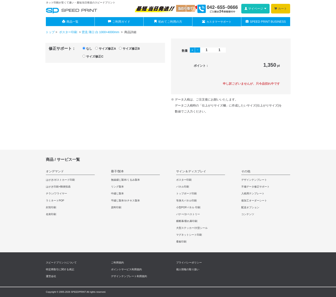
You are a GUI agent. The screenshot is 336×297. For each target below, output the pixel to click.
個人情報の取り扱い (187, 269)
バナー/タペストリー (188, 214)
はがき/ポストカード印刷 (60, 179)
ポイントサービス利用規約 (126, 269)
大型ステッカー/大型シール (192, 227)
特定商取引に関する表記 (60, 269)
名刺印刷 (51, 214)
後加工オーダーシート (254, 200)
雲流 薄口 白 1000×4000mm (101, 32)
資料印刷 (116, 207)
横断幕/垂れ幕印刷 (186, 221)
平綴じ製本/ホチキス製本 (125, 200)
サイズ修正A (105, 48)
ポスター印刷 (68, 32)
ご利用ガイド (119, 21)
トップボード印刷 (186, 193)
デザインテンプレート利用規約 (129, 276)
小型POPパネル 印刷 (188, 207)
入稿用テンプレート (252, 193)
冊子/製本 (117, 171)
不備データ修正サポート (255, 186)
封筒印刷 (51, 207)
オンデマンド (55, 171)
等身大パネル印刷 (186, 200)
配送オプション (250, 207)
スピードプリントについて (61, 262)
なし (87, 48)
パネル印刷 (182, 186)
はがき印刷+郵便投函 (58, 186)
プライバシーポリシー (189, 262)
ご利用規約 (117, 262)
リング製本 (117, 186)
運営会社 (51, 276)
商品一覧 (70, 21)
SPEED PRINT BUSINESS (266, 21)
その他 (245, 171)
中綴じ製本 (117, 193)
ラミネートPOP (55, 200)
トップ (50, 32)
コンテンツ (247, 214)
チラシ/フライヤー (56, 193)
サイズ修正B (129, 48)
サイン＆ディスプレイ (191, 171)
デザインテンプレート (254, 179)
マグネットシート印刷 (189, 234)
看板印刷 (181, 241)
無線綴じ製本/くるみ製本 (125, 179)
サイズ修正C (92, 56)
